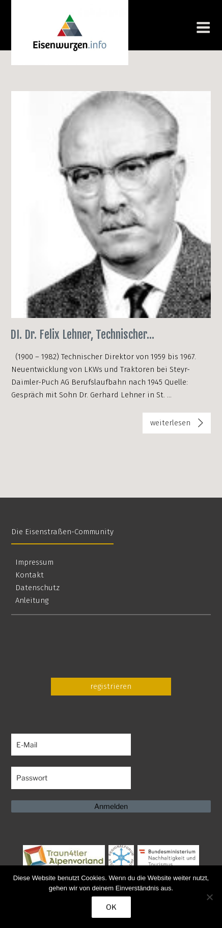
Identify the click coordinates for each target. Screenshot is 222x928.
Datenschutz (37, 587)
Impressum (34, 562)
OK (111, 907)
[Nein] (209, 897)
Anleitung (31, 600)
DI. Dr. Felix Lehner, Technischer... (82, 334)
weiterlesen (178, 424)
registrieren (110, 686)
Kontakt (29, 574)
